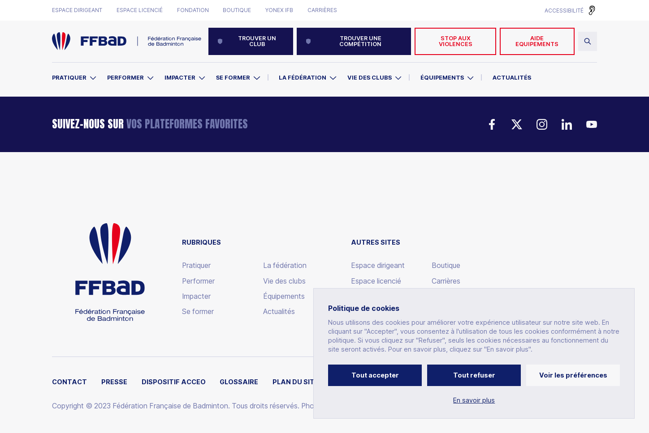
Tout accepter (375, 375)
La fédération (285, 266)
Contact (69, 382)
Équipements (442, 77)
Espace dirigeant (77, 10)
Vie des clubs (369, 77)
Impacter (179, 77)
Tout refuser (474, 375)
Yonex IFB (279, 10)
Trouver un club (246, 41)
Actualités (512, 77)
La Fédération (302, 77)
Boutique (237, 10)
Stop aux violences (455, 41)
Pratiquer (69, 77)
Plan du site (296, 382)
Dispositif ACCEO (174, 382)
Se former (233, 77)
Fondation (193, 10)
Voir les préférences (573, 375)
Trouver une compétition (343, 41)
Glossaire (239, 382)
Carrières (322, 10)
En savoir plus (474, 400)
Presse (114, 382)
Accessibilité (564, 10)
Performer (125, 77)
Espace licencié (140, 10)
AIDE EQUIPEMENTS (536, 41)
